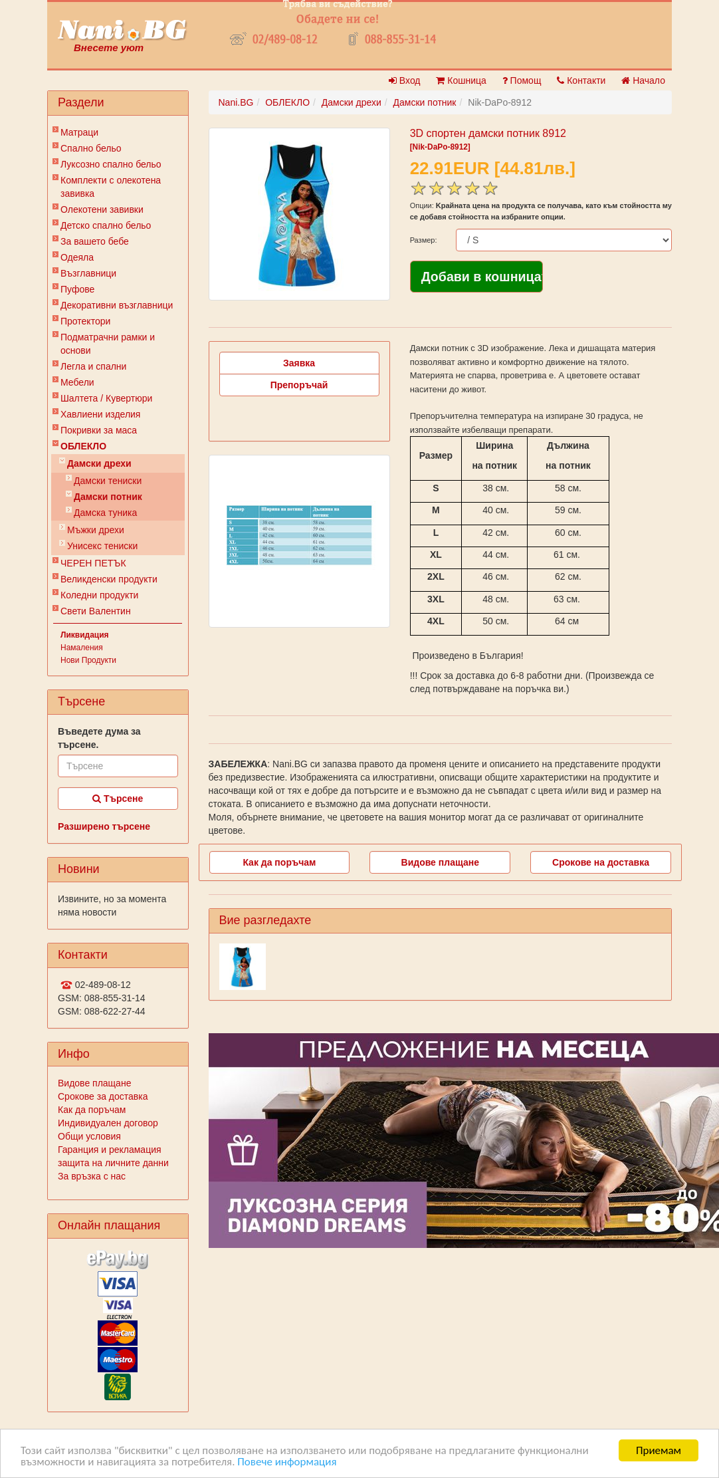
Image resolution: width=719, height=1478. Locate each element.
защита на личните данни (113, 1163)
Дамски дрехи (99, 463)
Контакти (581, 80)
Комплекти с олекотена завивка (110, 187)
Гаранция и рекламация (109, 1149)
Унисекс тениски (102, 546)
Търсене (117, 798)
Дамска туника (105, 512)
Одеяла (77, 257)
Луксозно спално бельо (110, 164)
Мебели (77, 382)
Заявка (299, 363)
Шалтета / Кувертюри (106, 398)
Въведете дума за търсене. (99, 738)
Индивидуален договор (108, 1123)
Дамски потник (108, 496)
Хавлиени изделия (100, 414)
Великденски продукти (108, 579)
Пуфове (77, 289)
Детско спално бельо (105, 225)
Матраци (79, 132)
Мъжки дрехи (95, 530)
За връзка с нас (92, 1176)
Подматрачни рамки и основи (107, 344)
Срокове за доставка (103, 1096)
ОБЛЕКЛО (83, 446)
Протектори (85, 321)
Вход (405, 80)
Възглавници (88, 273)
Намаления (81, 647)
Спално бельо (91, 148)
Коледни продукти (99, 595)
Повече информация (286, 1462)
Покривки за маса (98, 430)
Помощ (522, 80)
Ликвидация (84, 635)
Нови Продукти (88, 660)
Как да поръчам (92, 1109)
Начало (643, 80)
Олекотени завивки (102, 209)
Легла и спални (93, 366)
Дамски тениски (108, 480)
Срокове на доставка (600, 862)
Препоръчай (299, 385)
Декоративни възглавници (116, 305)
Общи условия (89, 1136)
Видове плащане (94, 1083)
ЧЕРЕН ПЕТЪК (93, 563)
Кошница (461, 80)
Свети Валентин (95, 611)
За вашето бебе (94, 241)
